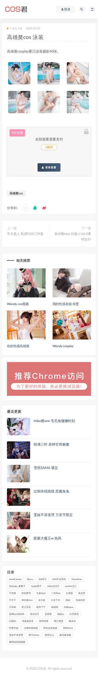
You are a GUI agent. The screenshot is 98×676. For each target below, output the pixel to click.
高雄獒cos (16, 193)
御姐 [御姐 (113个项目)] (68, 600)
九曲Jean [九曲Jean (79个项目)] (41, 593)
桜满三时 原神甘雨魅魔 (51, 444)
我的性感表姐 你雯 (66, 304)
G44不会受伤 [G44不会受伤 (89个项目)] (59, 579)
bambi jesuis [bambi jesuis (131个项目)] (15, 579)
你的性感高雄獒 (18, 346)
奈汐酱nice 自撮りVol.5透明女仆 (72, 236)
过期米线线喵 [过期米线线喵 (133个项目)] (31, 627)
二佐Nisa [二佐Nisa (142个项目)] (55, 593)
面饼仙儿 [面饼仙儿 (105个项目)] (49, 634)
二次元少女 (14, 28)
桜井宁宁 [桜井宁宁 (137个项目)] (41, 607)
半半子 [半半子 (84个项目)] (12, 600)
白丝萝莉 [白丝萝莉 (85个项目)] (74, 614)
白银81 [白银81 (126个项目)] (12, 620)
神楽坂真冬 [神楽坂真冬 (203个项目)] (28, 620)
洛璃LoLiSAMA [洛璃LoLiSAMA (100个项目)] (16, 614)
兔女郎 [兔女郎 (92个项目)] (81, 593)
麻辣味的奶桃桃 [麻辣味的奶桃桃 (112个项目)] (17, 641)
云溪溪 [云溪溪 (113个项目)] (69, 593)
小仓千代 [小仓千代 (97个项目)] (55, 600)
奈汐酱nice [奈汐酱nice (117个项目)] (27, 600)
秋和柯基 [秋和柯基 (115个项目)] (43, 620)
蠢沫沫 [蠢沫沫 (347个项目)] (72, 620)
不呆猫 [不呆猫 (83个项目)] (12, 593)
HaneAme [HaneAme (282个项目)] (77, 579)
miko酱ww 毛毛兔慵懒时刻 (54, 421)
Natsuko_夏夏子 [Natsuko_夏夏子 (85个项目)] (17, 586)
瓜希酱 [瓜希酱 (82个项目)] (48, 614)
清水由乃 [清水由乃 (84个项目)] (34, 614)
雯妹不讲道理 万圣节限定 (53, 515)
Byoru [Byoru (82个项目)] (30, 579)
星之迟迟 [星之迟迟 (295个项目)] (26, 607)
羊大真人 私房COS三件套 (25, 234)
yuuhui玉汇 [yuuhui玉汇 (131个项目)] (71, 586)
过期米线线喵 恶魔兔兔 (51, 491)
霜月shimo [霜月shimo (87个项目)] (33, 634)
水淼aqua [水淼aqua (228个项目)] (68, 607)
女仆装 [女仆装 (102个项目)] (41, 600)
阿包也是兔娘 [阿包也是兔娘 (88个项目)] (50, 627)
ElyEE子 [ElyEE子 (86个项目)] (43, 579)
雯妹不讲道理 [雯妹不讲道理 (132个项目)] (16, 634)
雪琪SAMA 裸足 (46, 468)
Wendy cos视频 (18, 304)
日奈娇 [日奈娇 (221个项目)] (12, 607)
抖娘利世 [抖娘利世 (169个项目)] (80, 600)
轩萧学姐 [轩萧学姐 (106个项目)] (13, 627)
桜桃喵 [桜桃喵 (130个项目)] (54, 607)
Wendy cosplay (63, 346)
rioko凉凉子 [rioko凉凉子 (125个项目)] (53, 586)
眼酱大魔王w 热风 (47, 538)
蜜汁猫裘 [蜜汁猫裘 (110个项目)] (58, 620)
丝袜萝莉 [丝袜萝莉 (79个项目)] (26, 593)
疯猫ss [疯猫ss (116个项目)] (60, 614)
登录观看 (49, 167)
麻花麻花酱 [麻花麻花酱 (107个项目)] (65, 634)
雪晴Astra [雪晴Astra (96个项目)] (68, 627)
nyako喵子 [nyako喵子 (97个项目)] (36, 586)
